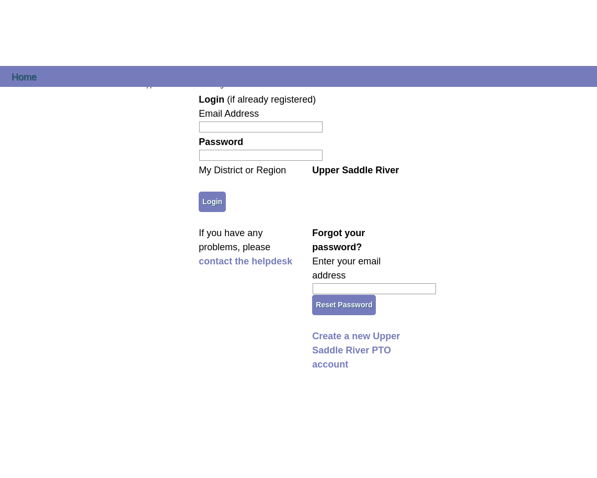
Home (24, 76)
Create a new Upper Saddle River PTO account (356, 350)
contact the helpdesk (245, 261)
